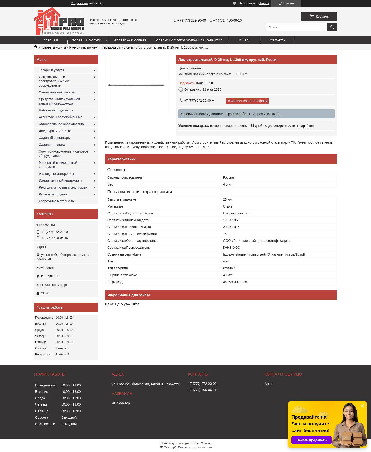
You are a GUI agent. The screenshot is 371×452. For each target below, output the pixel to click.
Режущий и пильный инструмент (64, 187)
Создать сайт (79, 3)
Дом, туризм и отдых (55, 131)
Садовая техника (52, 144)
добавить (263, 3)
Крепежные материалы (57, 201)
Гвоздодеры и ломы (117, 47)
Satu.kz (205, 443)
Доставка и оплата (130, 40)
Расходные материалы (56, 174)
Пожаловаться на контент (195, 447)
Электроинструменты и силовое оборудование (63, 154)
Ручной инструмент (84, 47)
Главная (51, 40)
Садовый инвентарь (54, 138)
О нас (244, 40)
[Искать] (332, 27)
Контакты (277, 40)
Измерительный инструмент (60, 180)
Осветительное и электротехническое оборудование (54, 81)
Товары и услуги (86, 40)
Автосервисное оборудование (62, 124)
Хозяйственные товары (57, 92)
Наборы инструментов (56, 110)
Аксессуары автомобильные (60, 117)
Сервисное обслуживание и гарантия (189, 40)
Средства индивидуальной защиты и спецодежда (59, 101)
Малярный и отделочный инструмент (58, 165)
